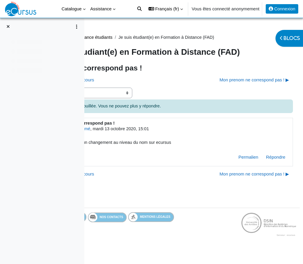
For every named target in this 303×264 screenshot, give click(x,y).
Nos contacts (175, 229)
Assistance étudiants (163, 37)
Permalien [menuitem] (237, 168)
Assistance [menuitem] (101, 8)
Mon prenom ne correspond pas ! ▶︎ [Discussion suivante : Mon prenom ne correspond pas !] (243, 91)
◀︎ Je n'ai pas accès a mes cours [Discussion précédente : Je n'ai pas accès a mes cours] (131, 91)
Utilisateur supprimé (141, 140)
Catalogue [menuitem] (72, 8)
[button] (166, 9)
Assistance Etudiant (117, 37)
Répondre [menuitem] (264, 168)
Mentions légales (219, 229)
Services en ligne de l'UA (125, 229)
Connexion (282, 8)
